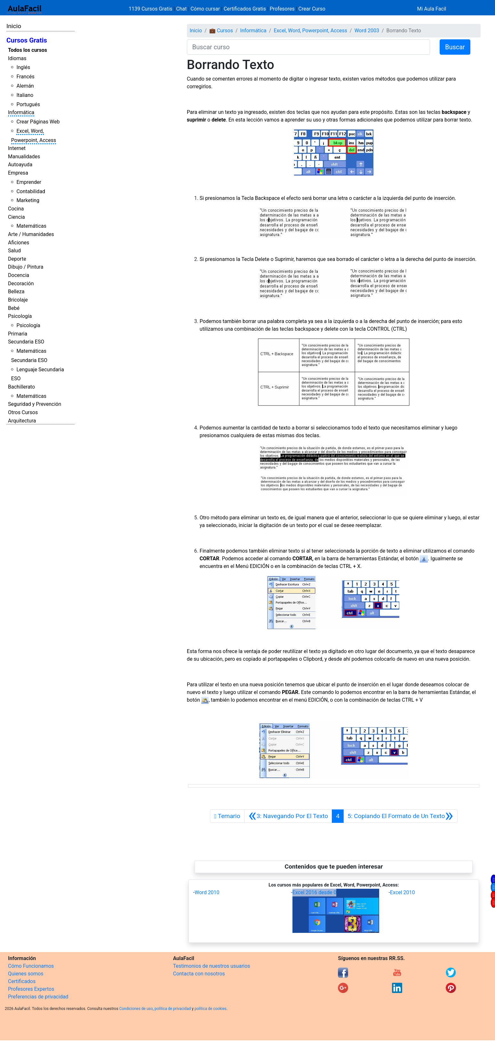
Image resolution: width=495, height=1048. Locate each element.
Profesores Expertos (31, 989)
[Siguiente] (400, 816)
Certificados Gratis (245, 9)
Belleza (16, 291)
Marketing (27, 200)
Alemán (25, 86)
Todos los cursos (27, 50)
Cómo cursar (205, 9)
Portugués (28, 104)
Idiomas (17, 58)
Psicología (20, 316)
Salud (14, 251)
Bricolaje (18, 300)
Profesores (282, 9)
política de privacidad (173, 1008)
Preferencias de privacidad (38, 997)
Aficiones (18, 243)
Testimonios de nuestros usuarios (211, 966)
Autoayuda (20, 165)
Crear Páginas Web (38, 122)
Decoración (21, 283)
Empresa (18, 173)
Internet (17, 148)
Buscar (455, 47)
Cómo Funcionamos (31, 966)
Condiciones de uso (136, 1008)
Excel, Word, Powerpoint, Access (310, 31)
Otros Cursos (23, 412)
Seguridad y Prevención (34, 404)
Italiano (24, 95)
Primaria (17, 334)
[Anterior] (288, 816)
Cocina (16, 209)
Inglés (23, 67)
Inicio (13, 26)
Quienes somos (26, 974)
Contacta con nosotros (199, 974)
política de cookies (211, 1008)
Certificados (22, 981)
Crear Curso (312, 9)
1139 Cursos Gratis (151, 9)
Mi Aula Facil (431, 9)
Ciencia (16, 217)
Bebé (14, 308)
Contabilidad (30, 191)
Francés (25, 77)
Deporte (17, 259)
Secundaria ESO (26, 342)
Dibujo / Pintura (25, 267)
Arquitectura (22, 421)
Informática (21, 112)
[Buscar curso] (308, 47)
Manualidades (24, 157)
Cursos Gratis (26, 40)
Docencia (18, 275)
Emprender (28, 182)
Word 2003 (367, 31)
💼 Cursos (221, 31)
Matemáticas (31, 226)
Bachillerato (21, 387)
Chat (181, 9)
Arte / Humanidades (31, 234)
